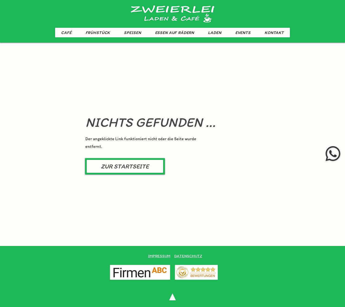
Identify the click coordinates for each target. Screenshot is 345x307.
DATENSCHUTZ (188, 255)
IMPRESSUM (159, 255)
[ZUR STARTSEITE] (125, 166)
